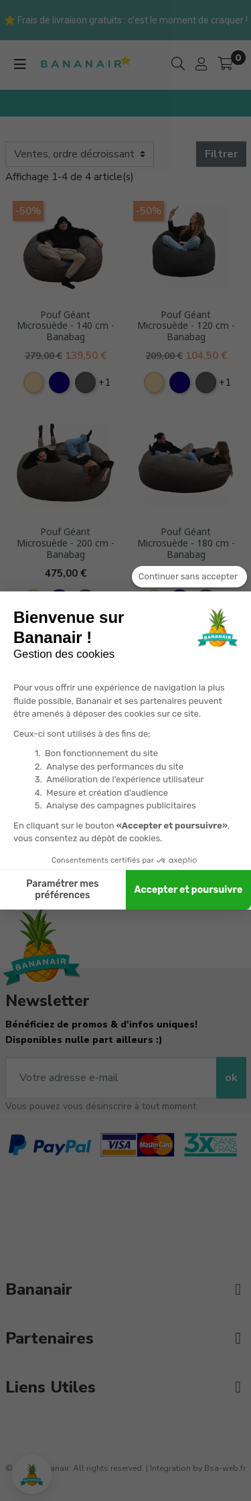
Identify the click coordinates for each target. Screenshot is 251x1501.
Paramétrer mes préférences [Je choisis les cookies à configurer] (62, 890)
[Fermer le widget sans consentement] (189, 576)
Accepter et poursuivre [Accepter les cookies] (189, 890)
